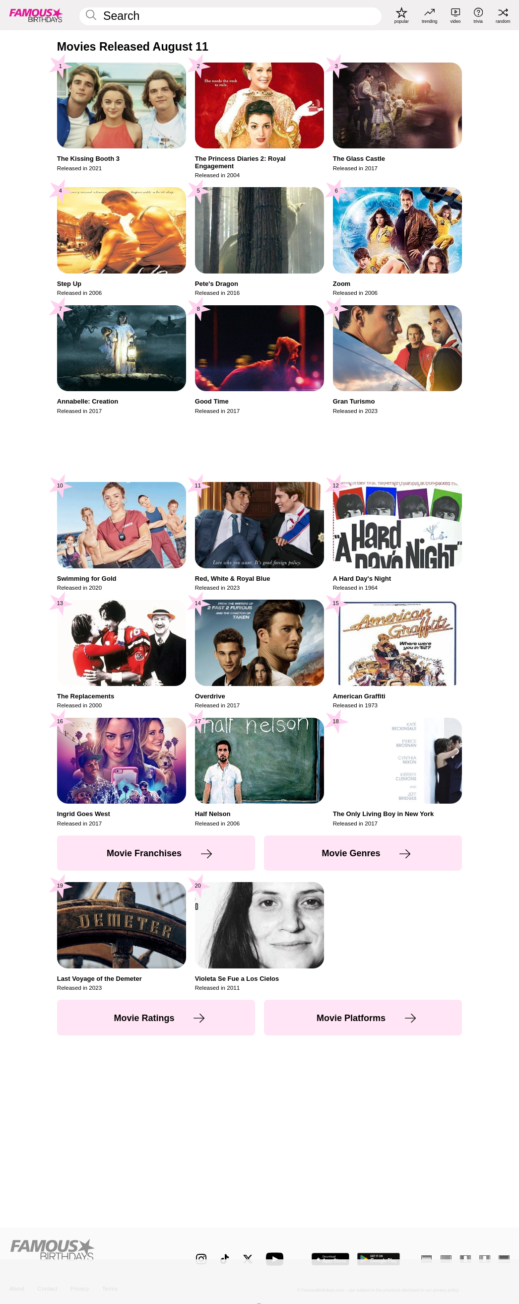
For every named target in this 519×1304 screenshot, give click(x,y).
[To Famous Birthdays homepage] (36, 15)
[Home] (87, 1253)
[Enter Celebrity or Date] (230, 16)
